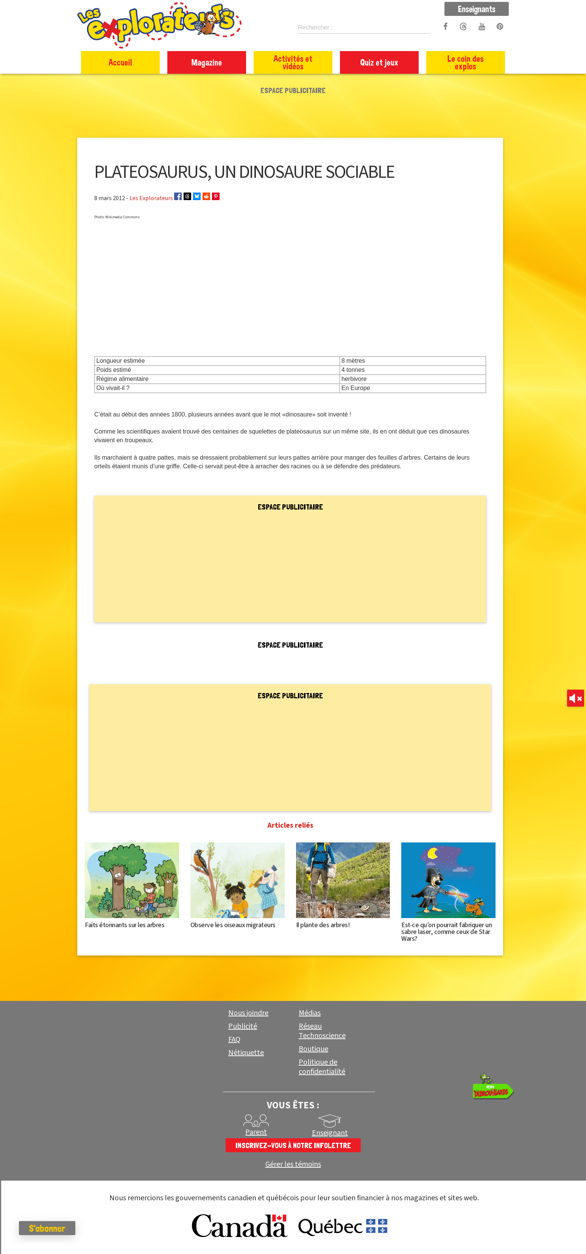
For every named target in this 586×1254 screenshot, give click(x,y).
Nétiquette (246, 1052)
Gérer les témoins (293, 1164)
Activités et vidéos (293, 62)
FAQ (234, 1039)
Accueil (120, 62)
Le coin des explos (465, 62)
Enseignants (477, 8)
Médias (310, 1013)
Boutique (313, 1049)
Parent (256, 1132)
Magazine (207, 62)
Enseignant (330, 1133)
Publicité (242, 1026)
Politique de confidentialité (322, 1067)
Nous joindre (248, 1013)
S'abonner (47, 1228)
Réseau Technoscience (322, 1031)
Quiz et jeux (379, 62)
